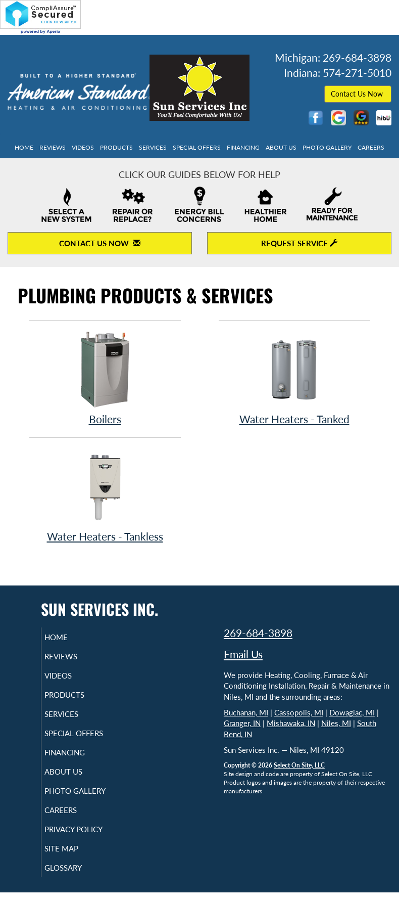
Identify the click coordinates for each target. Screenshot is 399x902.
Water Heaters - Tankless (105, 495)
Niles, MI (336, 723)
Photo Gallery (327, 147)
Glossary (75, 876)
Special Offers (197, 147)
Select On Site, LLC (299, 765)
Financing (243, 147)
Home (24, 147)
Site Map (73, 857)
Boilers (105, 378)
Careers (371, 147)
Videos (83, 147)
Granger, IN (242, 723)
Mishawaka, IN (291, 723)
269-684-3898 (258, 632)
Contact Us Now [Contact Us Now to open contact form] (99, 243)
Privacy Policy (86, 838)
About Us (281, 147)
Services (153, 147)
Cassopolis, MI (298, 712)
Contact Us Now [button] (358, 93)
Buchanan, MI (246, 712)
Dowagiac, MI (352, 712)
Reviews (52, 147)
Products (116, 147)
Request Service (299, 243)
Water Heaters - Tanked (294, 378)
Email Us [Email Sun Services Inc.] (243, 654)
